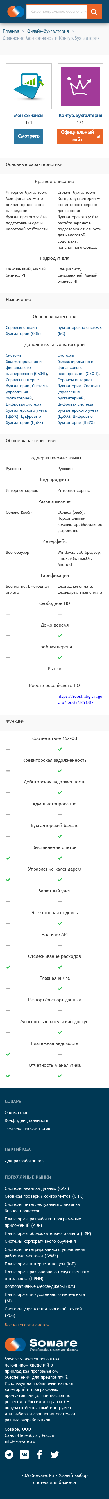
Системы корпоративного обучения (40, 1241)
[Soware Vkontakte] (24, 1454)
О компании (17, 1112)
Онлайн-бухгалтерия (48, 31)
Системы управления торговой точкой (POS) (43, 1312)
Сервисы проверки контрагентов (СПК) (44, 1196)
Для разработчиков (24, 1160)
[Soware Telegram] (9, 1454)
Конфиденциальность (26, 1120)
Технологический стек (27, 1128)
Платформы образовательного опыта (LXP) (48, 1233)
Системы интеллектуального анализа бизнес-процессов (42, 1207)
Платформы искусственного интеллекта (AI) (45, 1297)
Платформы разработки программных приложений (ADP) (43, 1222)
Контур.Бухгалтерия (80, 115)
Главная (11, 31)
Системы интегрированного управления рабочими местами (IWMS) (45, 1252)
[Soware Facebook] (39, 1454)
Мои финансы (28, 115)
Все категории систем (27, 1324)
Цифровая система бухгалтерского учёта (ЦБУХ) (26, 410)
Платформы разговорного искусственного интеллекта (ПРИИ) (47, 1275)
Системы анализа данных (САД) (37, 1188)
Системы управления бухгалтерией (27, 391)
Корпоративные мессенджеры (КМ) (40, 1286)
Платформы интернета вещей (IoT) (40, 1263)
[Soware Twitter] (55, 1454)
